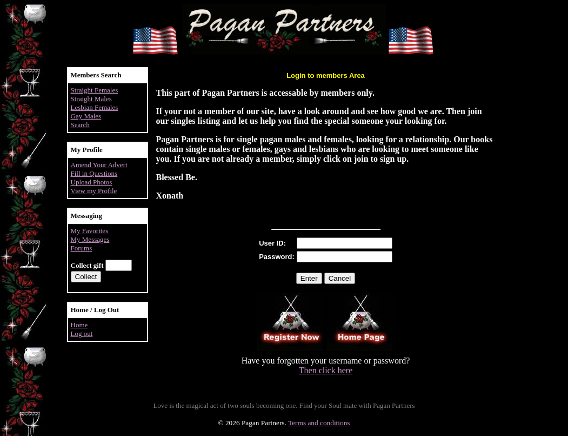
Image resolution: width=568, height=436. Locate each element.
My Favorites (90, 231)
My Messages (90, 239)
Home (79, 325)
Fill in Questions (94, 173)
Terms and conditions (319, 423)
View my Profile (94, 191)
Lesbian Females (94, 107)
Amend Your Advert (99, 165)
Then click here (326, 370)
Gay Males (86, 116)
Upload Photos (91, 182)
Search (80, 125)
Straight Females (94, 90)
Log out (82, 333)
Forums (81, 248)
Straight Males (91, 99)
